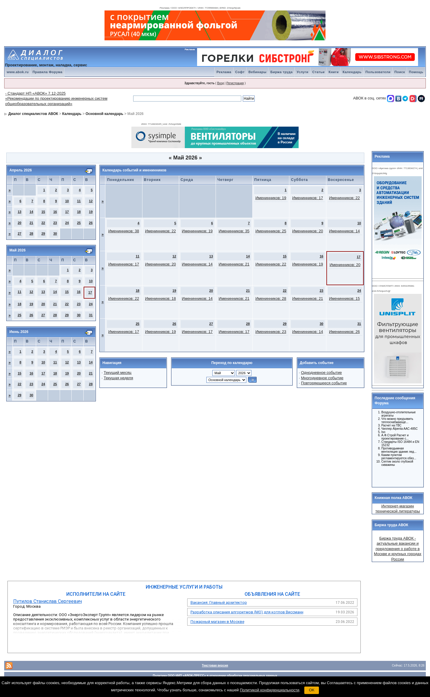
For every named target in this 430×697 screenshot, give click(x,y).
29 (43, 233)
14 (31, 212)
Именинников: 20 (307, 231)
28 (31, 233)
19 (91, 212)
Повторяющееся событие (324, 383)
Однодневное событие (321, 372)
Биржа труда (281, 72)
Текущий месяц (117, 372)
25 (79, 223)
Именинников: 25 (270, 231)
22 (43, 223)
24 (67, 223)
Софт (240, 72)
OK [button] (311, 690)
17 (67, 212)
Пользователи (378, 72)
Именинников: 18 (160, 298)
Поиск (399, 72)
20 (19, 223)
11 (79, 201)
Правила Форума (47, 72)
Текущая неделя (118, 378)
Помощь (416, 72)
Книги (333, 72)
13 (19, 212)
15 (43, 212)
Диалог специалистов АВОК (33, 114)
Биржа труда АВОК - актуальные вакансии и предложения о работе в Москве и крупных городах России (397, 548)
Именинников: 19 (270, 198)
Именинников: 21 (234, 264)
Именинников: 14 (344, 231)
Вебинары (257, 72)
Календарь (352, 72)
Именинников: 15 (344, 298)
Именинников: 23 (270, 331)
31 (91, 315)
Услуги (302, 72)
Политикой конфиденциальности (269, 690)
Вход (220, 83)
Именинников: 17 (307, 198)
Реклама (223, 72)
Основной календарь (104, 114)
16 (55, 212)
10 (67, 201)
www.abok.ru (18, 72)
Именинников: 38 (123, 231)
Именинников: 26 (344, 331)
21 (31, 223)
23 (55, 223)
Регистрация (235, 83)
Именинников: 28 (270, 298)
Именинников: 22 (344, 198)
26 (91, 223)
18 (79, 212)
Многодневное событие (322, 378)
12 (91, 201)
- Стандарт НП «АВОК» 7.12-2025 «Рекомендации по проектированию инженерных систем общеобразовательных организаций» (56, 98)
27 (19, 233)
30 (55, 233)
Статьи (318, 72)
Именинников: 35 (234, 231)
